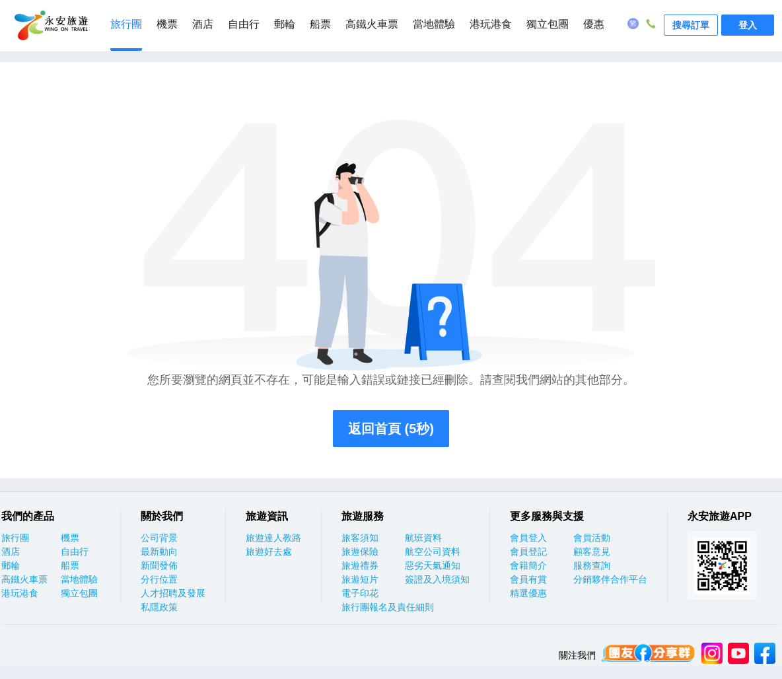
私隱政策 (159, 607)
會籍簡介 (528, 565)
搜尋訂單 (690, 25)
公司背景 (159, 537)
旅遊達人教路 (273, 537)
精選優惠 (528, 593)
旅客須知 (359, 537)
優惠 (593, 24)
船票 (320, 24)
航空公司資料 (432, 551)
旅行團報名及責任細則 (387, 607)
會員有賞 (528, 579)
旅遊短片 (359, 579)
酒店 (202, 24)
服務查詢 (591, 565)
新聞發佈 (159, 565)
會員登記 (528, 551)
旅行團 (126, 24)
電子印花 (359, 593)
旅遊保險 (359, 551)
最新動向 (159, 551)
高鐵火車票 (371, 24)
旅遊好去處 (269, 551)
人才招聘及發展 (173, 593)
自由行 (244, 24)
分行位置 (159, 579)
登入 (747, 25)
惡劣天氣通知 (432, 565)
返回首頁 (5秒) (391, 428)
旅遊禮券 (359, 565)
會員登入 (528, 537)
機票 (167, 24)
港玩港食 (491, 24)
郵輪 (284, 24)
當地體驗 (434, 24)
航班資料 (423, 537)
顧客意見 (591, 551)
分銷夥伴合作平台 (610, 579)
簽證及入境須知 (437, 579)
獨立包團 (547, 24)
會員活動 (591, 537)
